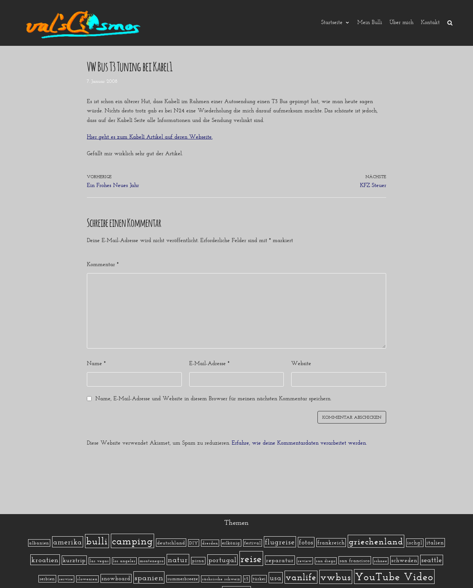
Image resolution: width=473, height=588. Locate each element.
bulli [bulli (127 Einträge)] (97, 541)
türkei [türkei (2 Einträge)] (259, 578)
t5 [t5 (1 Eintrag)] (246, 579)
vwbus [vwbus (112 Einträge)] (335, 577)
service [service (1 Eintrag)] (66, 579)
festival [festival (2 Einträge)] (252, 542)
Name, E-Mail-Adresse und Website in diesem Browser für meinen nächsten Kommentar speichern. (213, 398)
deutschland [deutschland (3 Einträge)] (171, 542)
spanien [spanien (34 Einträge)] (149, 577)
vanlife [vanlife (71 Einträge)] (301, 577)
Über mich (401, 23)
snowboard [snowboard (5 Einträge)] (116, 578)
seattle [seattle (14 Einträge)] (431, 560)
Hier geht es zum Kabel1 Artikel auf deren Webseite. (149, 136)
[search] (450, 22)
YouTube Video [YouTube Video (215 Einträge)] (394, 576)
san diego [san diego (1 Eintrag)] (326, 560)
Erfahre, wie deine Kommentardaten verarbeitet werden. (299, 442)
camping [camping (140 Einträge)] (132, 541)
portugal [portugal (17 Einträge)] (222, 559)
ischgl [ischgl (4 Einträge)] (414, 543)
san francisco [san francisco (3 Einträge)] (355, 560)
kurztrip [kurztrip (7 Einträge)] (74, 560)
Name (96, 363)
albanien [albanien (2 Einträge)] (39, 542)
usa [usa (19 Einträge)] (276, 577)
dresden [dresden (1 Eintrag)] (210, 543)
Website (301, 363)
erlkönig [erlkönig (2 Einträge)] (231, 542)
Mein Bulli (369, 23)
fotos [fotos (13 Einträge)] (306, 542)
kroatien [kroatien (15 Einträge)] (45, 559)
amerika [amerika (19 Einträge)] (67, 541)
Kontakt (430, 23)
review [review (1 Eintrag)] (305, 560)
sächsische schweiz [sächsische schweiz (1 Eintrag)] (221, 579)
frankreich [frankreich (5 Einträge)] (331, 542)
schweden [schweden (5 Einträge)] (404, 560)
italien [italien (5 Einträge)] (435, 542)
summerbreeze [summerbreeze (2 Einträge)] (182, 578)
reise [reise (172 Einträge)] (251, 558)
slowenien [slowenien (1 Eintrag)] (87, 579)
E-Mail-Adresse (209, 363)
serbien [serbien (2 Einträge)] (47, 578)
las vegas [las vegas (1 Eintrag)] (99, 560)
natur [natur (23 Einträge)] (178, 559)
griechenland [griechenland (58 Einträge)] (376, 541)
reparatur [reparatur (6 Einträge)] (280, 560)
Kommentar (103, 264)
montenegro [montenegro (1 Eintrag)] (152, 560)
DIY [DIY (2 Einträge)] (193, 542)
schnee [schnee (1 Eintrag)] (380, 560)
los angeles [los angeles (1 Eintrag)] (124, 560)
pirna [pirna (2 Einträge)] (198, 560)
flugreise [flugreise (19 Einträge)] (280, 541)
